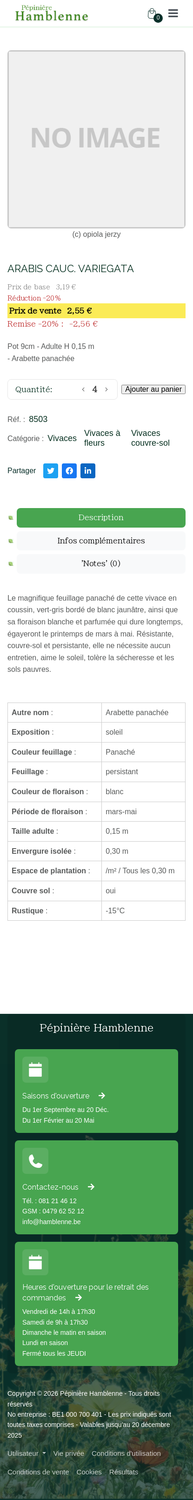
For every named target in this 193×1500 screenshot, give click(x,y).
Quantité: (34, 389)
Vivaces (62, 438)
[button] (173, 13)
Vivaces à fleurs (102, 438)
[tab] (101, 518)
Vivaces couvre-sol (150, 438)
